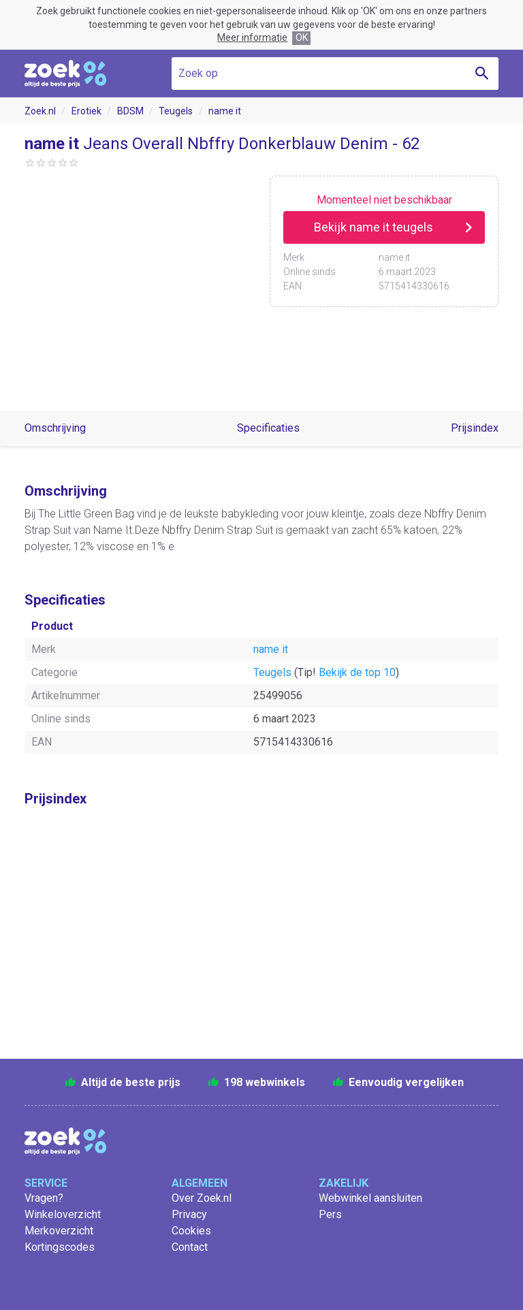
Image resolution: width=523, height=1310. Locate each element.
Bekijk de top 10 (357, 672)
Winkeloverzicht (63, 1214)
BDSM (130, 111)
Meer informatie (252, 37)
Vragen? (44, 1198)
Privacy (189, 1214)
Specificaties (268, 427)
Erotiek (86, 111)
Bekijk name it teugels (373, 227)
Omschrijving (55, 427)
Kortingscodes (60, 1247)
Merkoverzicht (59, 1230)
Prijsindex (474, 427)
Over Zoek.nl (202, 1198)
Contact (190, 1247)
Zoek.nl (40, 111)
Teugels (176, 111)
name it (224, 111)
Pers (330, 1214)
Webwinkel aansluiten (370, 1198)
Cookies (191, 1230)
